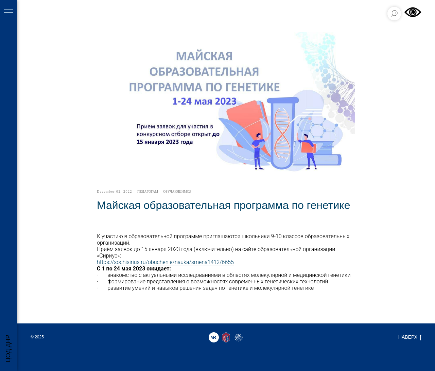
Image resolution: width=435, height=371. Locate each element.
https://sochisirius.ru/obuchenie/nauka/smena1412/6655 (165, 262)
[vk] (214, 337)
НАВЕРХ (409, 337)
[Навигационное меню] (8, 10)
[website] (226, 337)
